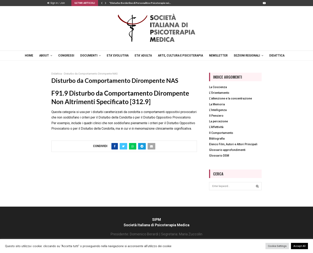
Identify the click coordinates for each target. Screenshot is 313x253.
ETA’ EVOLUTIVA (118, 55)
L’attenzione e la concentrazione (230, 98)
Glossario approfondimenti (227, 150)
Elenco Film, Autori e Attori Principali (233, 144)
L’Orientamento (219, 92)
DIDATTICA (276, 55)
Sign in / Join (56, 3)
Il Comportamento (221, 133)
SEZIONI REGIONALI (247, 55)
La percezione (218, 121)
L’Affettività (216, 127)
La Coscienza (218, 87)
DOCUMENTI (88, 55)
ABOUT (44, 55)
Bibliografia (217, 138)
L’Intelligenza (218, 110)
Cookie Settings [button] (277, 246)
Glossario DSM (219, 155)
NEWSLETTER (218, 55)
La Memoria (217, 104)
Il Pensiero (216, 115)
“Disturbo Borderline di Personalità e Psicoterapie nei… (140, 2)
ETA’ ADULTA (143, 55)
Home (29, 55)
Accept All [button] (299, 246)
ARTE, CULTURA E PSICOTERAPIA (180, 55)
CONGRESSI (66, 55)
